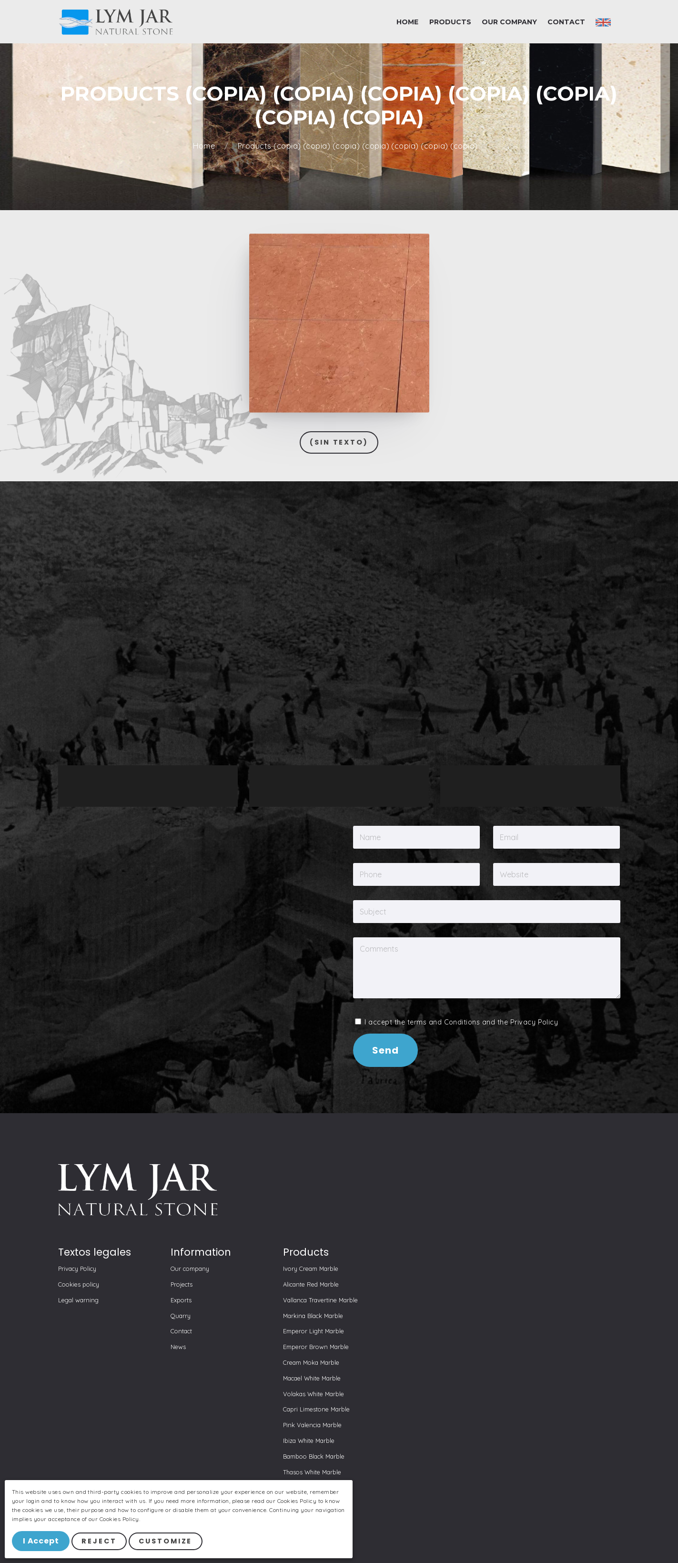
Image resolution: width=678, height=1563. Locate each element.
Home (205, 146)
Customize (166, 1541)
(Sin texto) (339, 442)
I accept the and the (456, 1022)
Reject (99, 1541)
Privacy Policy (534, 1022)
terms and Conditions (443, 1022)
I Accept (41, 1541)
